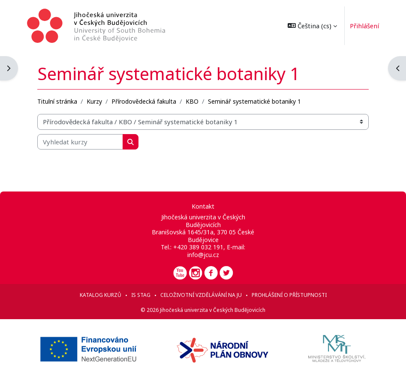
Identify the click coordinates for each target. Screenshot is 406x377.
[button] (312, 25)
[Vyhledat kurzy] (80, 142)
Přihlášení (364, 25)
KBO (192, 101)
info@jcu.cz (203, 255)
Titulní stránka (57, 101)
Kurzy (94, 101)
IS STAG (140, 295)
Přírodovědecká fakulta (143, 101)
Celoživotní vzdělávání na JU (201, 295)
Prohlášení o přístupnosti (289, 295)
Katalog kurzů (100, 295)
